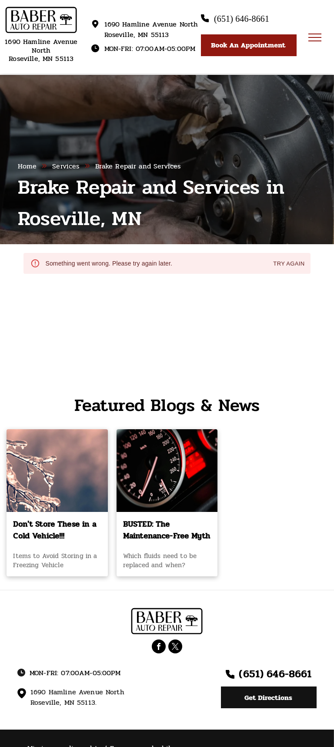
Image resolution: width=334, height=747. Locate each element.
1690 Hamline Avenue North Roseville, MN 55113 (151, 29)
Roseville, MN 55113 (41, 58)
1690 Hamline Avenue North (41, 45)
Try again (289, 264)
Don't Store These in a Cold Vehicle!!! (54, 530)
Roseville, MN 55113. (63, 702)
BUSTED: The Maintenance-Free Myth (166, 530)
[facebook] (159, 647)
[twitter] (175, 647)
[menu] (315, 37)
